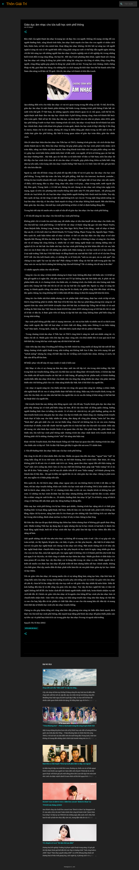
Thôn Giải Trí (16, 4)
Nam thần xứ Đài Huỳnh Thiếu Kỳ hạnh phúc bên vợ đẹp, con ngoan (67, 764)
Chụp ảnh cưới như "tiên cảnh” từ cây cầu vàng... (60, 688)
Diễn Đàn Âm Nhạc (31, 628)
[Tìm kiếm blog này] (125, 4)
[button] (25, 32)
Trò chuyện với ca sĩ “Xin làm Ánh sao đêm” (58, 843)
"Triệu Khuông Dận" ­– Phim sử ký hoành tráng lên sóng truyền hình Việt (69, 726)
